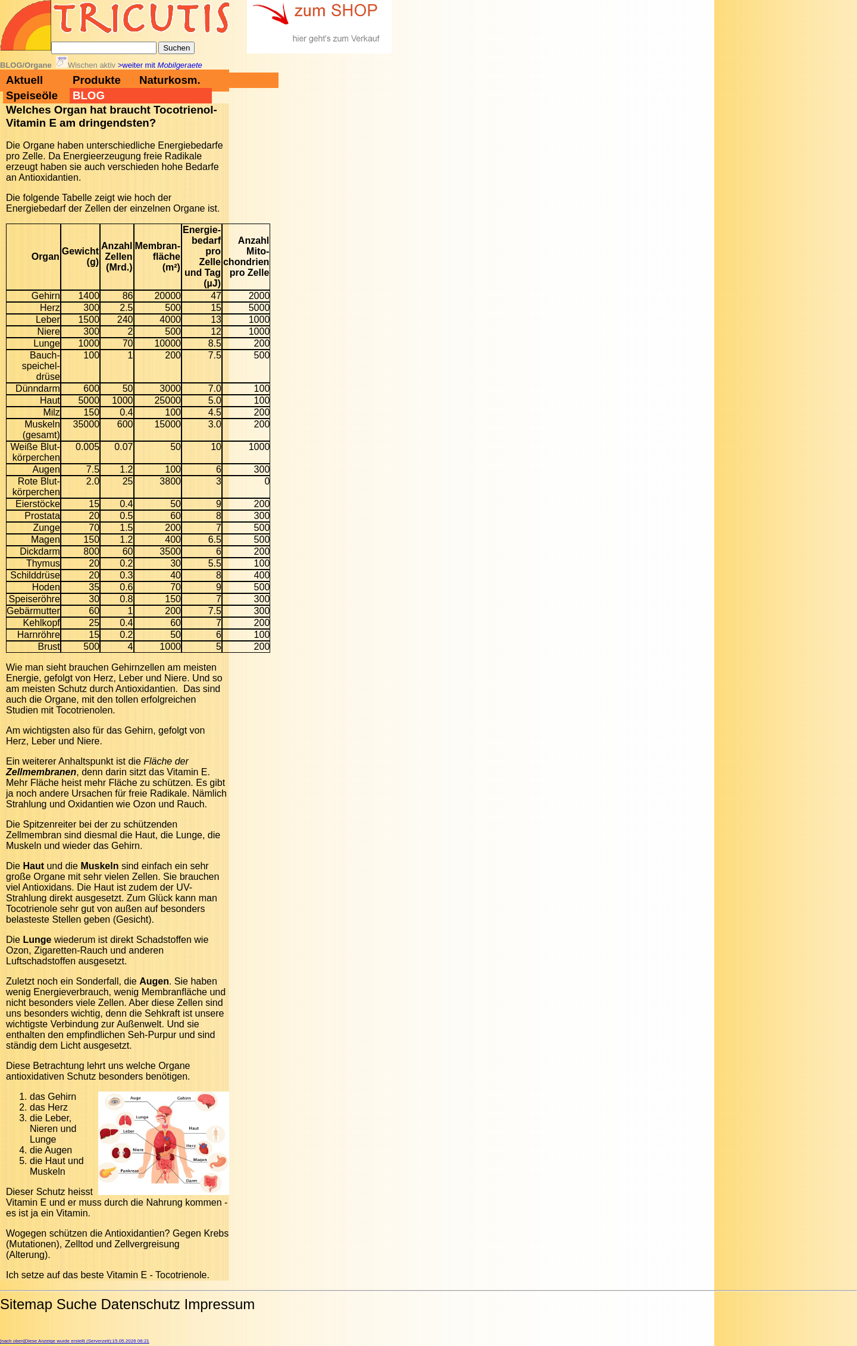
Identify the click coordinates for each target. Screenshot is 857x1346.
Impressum (219, 1304)
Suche (77, 1304)
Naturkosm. (170, 80)
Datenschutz (140, 1304)
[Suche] (104, 48)
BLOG (89, 95)
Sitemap (26, 1304)
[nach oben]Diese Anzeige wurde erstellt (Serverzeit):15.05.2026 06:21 (74, 1341)
